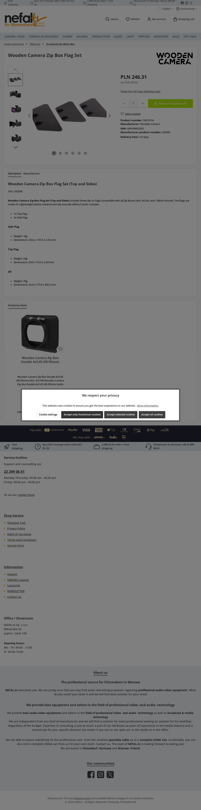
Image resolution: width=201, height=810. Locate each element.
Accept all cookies (152, 414)
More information (147, 405)
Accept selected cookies (121, 414)
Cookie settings (48, 414)
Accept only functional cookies (82, 414)
